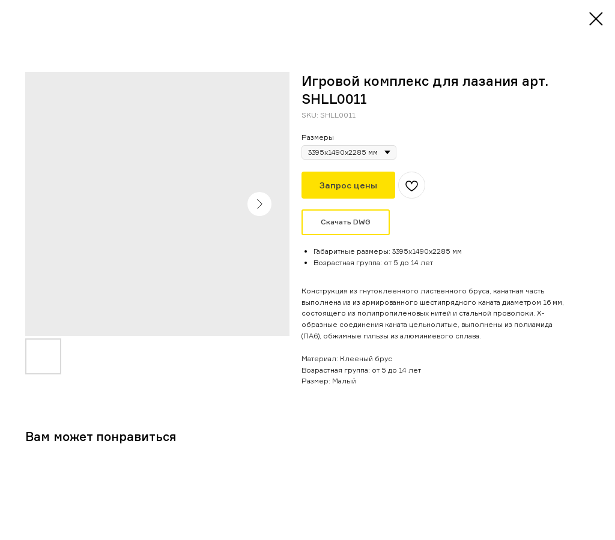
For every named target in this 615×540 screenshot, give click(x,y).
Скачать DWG (346, 221)
